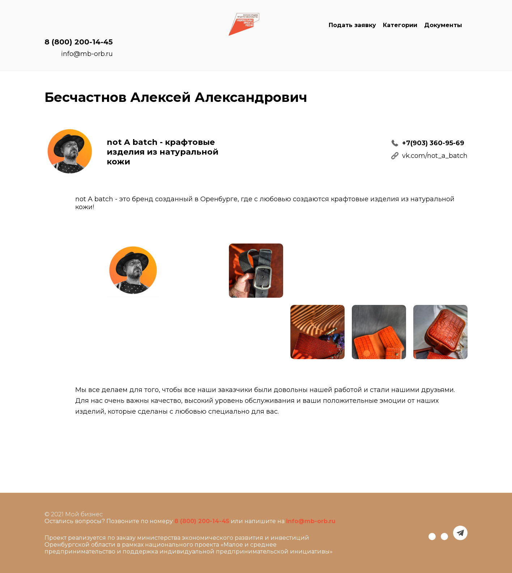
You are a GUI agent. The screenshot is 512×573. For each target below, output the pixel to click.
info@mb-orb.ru (87, 54)
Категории (400, 25)
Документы (443, 25)
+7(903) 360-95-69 (433, 143)
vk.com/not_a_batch (435, 156)
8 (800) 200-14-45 (78, 42)
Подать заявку (352, 25)
